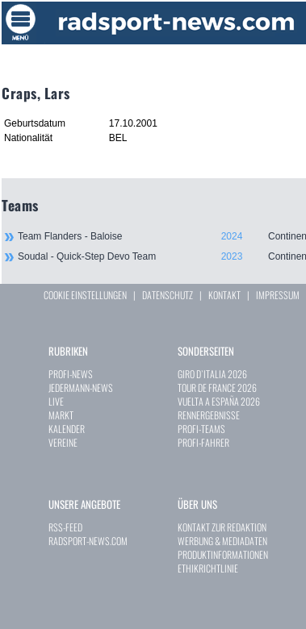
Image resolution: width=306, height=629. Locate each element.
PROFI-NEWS (70, 374)
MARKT (60, 415)
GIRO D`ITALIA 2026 (212, 374)
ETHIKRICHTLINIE (208, 568)
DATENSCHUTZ (167, 295)
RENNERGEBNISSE (209, 415)
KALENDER (66, 428)
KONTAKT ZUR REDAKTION (222, 527)
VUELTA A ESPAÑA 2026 (219, 401)
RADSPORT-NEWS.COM (88, 541)
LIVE (56, 401)
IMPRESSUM (278, 295)
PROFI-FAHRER (203, 442)
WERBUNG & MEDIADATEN (222, 541)
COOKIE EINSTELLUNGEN (85, 295)
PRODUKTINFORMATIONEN (223, 554)
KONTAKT (224, 295)
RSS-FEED (65, 527)
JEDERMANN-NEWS (80, 387)
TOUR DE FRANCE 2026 (217, 387)
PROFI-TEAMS (201, 428)
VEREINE (63, 442)
